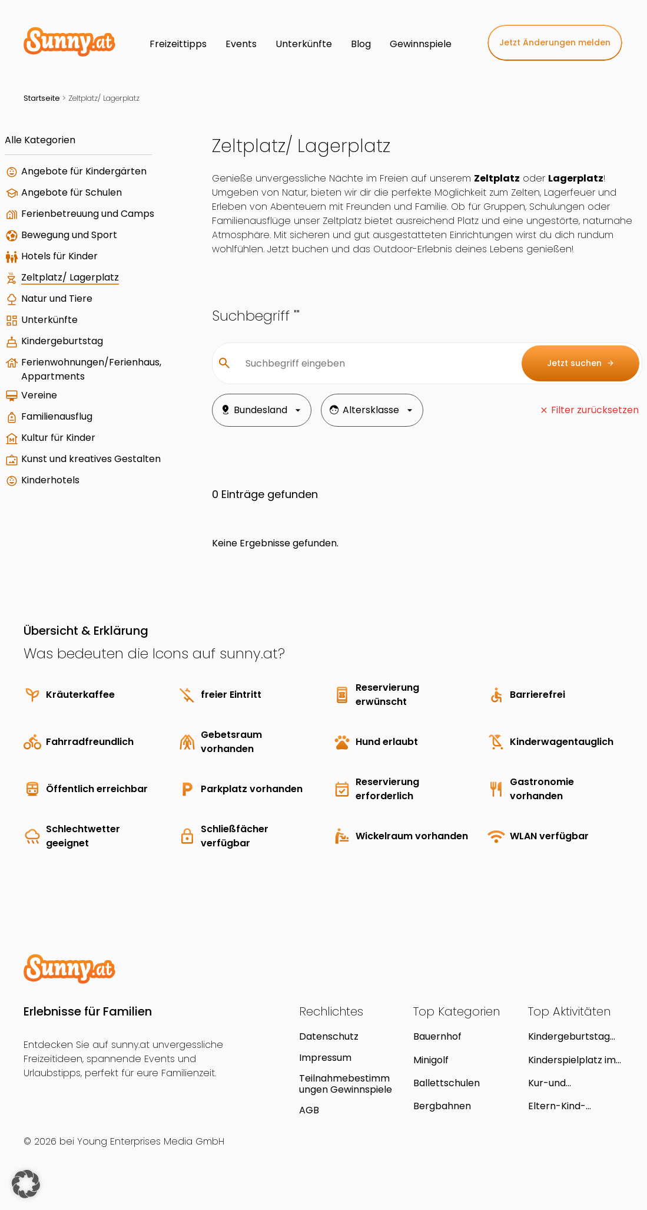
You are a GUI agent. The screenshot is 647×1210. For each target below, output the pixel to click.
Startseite (42, 98)
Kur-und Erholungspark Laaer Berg (575, 1083)
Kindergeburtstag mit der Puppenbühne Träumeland (569, 1036)
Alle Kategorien (40, 140)
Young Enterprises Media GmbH (150, 1141)
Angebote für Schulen (71, 192)
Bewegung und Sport (69, 235)
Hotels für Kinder (59, 256)
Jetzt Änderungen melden (554, 42)
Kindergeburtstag (62, 341)
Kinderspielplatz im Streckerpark (572, 1060)
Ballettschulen (446, 1083)
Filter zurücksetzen (595, 410)
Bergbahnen (442, 1106)
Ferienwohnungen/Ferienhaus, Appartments (91, 369)
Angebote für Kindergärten (84, 171)
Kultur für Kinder (58, 437)
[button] (26, 1184)
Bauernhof (437, 1036)
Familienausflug (56, 416)
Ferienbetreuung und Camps (87, 213)
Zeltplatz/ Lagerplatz (70, 277)
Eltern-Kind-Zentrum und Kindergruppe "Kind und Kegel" (572, 1106)
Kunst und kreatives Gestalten (91, 459)
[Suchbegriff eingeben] (374, 363)
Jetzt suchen (581, 363)
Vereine (39, 395)
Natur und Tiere (56, 298)
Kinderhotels (50, 480)
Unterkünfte (49, 320)
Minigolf (431, 1060)
